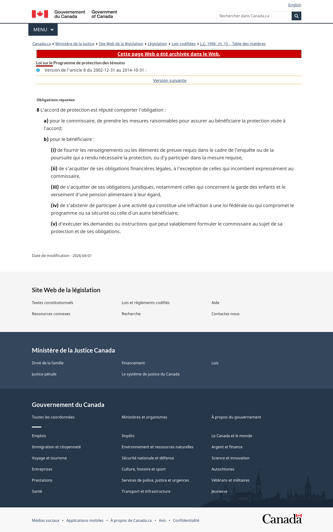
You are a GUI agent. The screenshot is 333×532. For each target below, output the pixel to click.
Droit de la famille (48, 363)
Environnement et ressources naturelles (158, 446)
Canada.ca (41, 43)
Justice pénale (44, 374)
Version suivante (169, 80)
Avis (162, 520)
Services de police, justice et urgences (155, 480)
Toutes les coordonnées (53, 417)
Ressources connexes (51, 313)
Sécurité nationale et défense (148, 458)
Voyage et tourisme (49, 458)
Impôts (128, 435)
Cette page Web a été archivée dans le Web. (168, 54)
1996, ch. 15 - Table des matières (233, 43)
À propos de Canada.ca (131, 520)
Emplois (39, 435)
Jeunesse (219, 491)
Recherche (131, 313)
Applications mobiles (85, 520)
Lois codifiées (184, 43)
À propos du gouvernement (236, 417)
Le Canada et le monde (232, 435)
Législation (157, 43)
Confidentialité (186, 520)
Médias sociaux (45, 520)
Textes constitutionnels (52, 302)
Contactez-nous (226, 313)
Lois (215, 363)
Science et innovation (231, 458)
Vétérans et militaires (231, 480)
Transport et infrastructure (146, 491)
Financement (133, 363)
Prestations (42, 480)
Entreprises (42, 469)
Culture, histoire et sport (144, 469)
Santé (37, 491)
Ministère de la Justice (74, 43)
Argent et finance (227, 446)
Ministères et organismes (144, 417)
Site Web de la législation (121, 43)
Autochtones (223, 469)
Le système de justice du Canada (151, 374)
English (294, 5)
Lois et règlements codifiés (146, 302)
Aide (215, 302)
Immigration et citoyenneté (56, 446)
